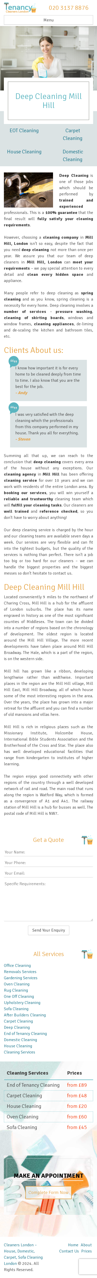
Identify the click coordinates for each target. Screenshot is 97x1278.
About (86, 1245)
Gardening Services (21, 978)
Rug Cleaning (16, 990)
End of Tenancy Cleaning (25, 1033)
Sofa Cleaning (16, 1008)
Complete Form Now (48, 1192)
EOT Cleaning (24, 130)
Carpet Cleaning (73, 134)
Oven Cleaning (16, 984)
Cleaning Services (19, 1052)
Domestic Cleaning (73, 155)
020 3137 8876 (68, 8)
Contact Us (69, 1251)
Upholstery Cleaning (22, 1002)
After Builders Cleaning (25, 1015)
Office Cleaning (17, 965)
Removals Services (20, 971)
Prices (86, 1251)
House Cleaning (24, 151)
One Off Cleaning (19, 996)
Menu (48, 20)
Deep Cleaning (17, 1027)
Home (73, 1245)
